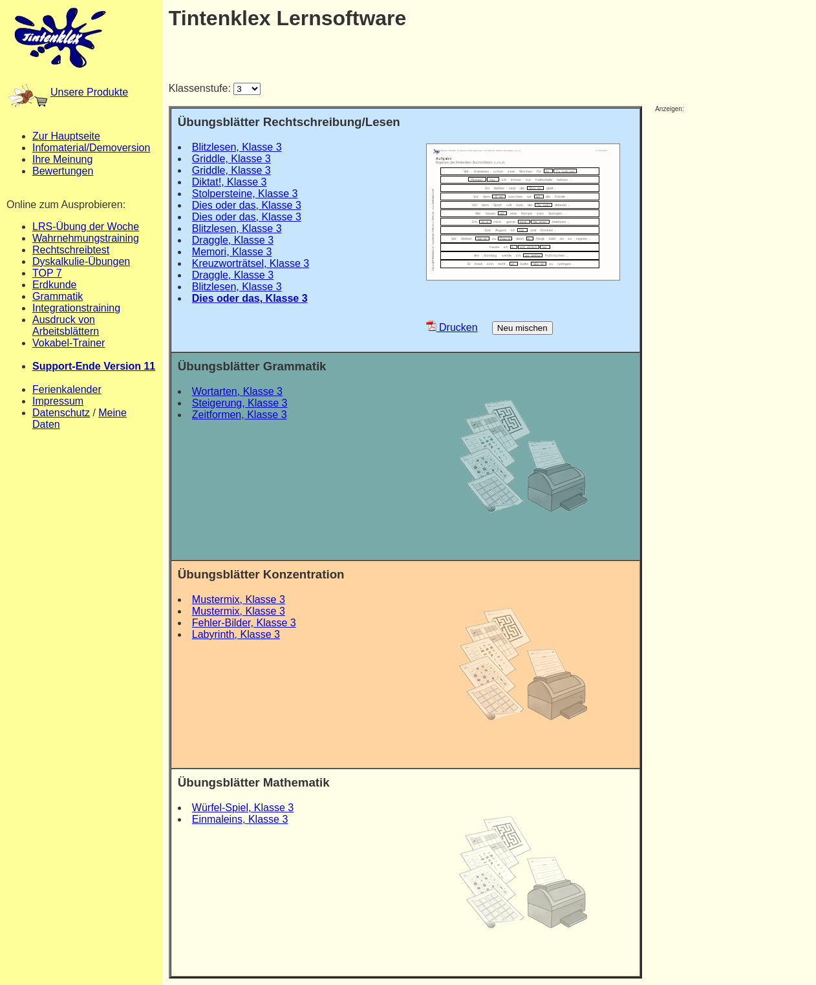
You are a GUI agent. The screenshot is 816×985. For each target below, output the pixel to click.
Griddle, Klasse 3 (231, 158)
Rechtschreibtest (70, 249)
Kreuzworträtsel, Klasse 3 (250, 263)
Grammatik (57, 296)
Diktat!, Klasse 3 (229, 181)
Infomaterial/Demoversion (91, 147)
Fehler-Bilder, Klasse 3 (244, 622)
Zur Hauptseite (66, 136)
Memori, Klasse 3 (232, 251)
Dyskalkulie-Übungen (81, 261)
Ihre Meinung (62, 159)
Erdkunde (54, 284)
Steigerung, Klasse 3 (240, 402)
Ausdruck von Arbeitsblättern (65, 325)
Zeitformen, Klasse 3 (239, 414)
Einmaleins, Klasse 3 (240, 819)
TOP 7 (47, 273)
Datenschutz (61, 412)
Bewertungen (62, 170)
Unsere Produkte (68, 92)
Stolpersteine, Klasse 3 (245, 193)
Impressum (57, 401)
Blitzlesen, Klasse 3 (237, 147)
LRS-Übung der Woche (85, 226)
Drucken (452, 327)
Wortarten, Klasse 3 (237, 391)
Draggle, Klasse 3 (233, 240)
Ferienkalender (67, 389)
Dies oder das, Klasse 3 (246, 205)
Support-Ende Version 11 (93, 366)
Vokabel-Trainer (68, 342)
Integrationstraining (76, 307)
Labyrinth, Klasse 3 (236, 634)
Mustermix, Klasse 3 (238, 599)
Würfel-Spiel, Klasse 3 (243, 807)
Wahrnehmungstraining (85, 238)
